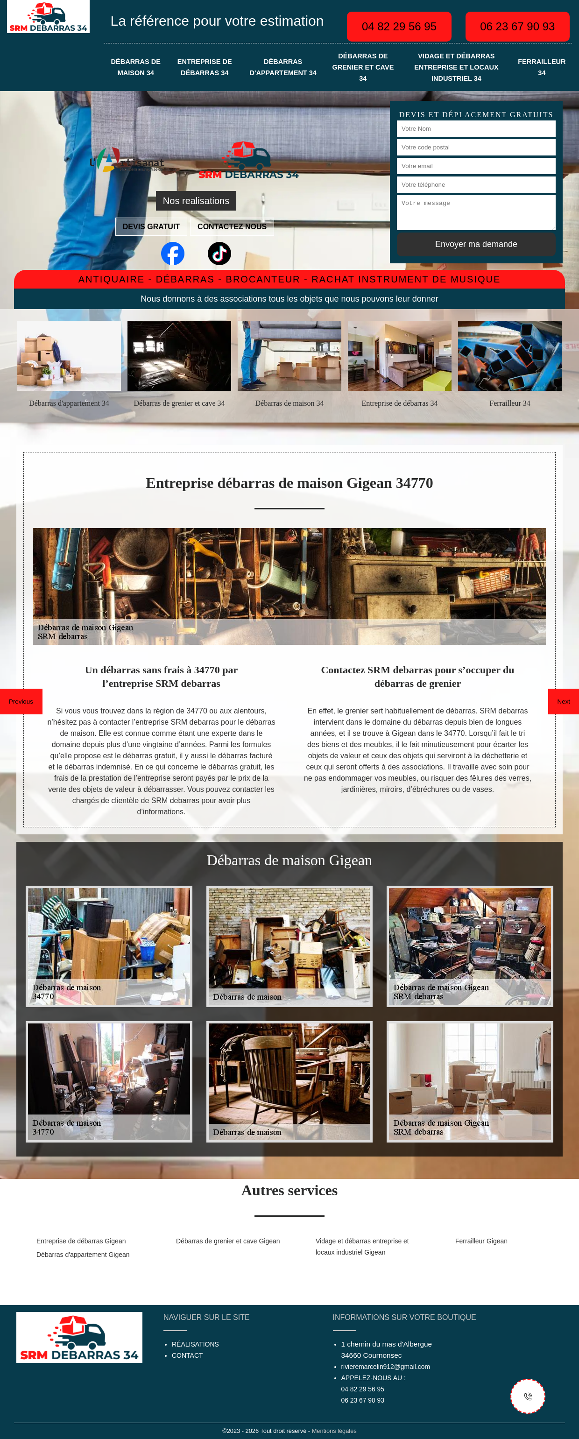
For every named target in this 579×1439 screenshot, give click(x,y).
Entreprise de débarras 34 (204, 67)
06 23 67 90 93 (517, 26)
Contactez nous (232, 227)
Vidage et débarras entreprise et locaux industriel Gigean (362, 1246)
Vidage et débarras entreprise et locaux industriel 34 (456, 67)
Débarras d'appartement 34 (283, 67)
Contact (187, 1355)
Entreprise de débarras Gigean (81, 1241)
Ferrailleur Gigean (481, 1241)
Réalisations (195, 1344)
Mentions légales (334, 1430)
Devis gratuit (151, 227)
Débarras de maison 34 (136, 67)
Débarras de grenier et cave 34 (363, 67)
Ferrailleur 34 (541, 67)
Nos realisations (196, 201)
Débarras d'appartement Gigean (83, 1254)
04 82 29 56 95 (399, 26)
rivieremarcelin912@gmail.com (385, 1366)
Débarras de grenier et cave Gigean (228, 1241)
